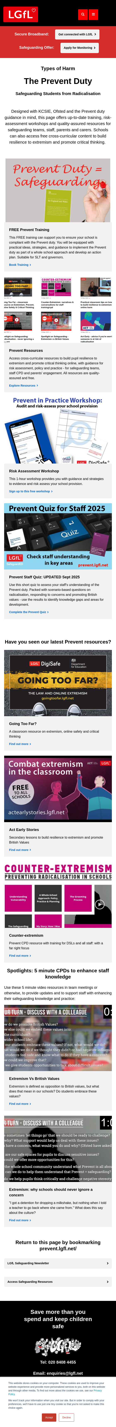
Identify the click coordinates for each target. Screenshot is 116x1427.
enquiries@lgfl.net (65, 1373)
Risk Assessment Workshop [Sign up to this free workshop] (34, 471)
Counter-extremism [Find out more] (26, 935)
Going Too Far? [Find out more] (23, 724)
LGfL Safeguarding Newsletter (28, 1263)
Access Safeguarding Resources (30, 1281)
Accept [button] (49, 1417)
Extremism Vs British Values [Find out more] (34, 1079)
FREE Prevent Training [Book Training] (29, 230)
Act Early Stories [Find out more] (24, 830)
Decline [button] (66, 1417)
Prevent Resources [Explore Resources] (26, 351)
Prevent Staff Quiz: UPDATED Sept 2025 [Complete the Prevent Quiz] (44, 577)
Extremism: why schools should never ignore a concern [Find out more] (51, 1192)
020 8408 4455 (62, 1362)
